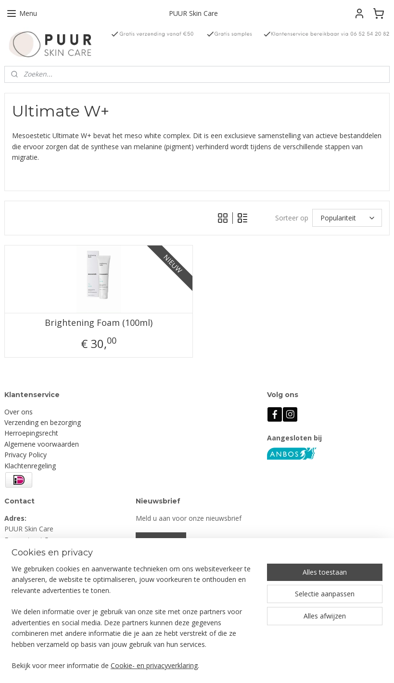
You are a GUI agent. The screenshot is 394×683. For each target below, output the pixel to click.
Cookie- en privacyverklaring (154, 665)
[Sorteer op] (347, 218)
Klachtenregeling (30, 465)
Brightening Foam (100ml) (99, 323)
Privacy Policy (25, 454)
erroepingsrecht (33, 433)
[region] (133, 623)
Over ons (18, 411)
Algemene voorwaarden (41, 444)
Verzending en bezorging (42, 422)
